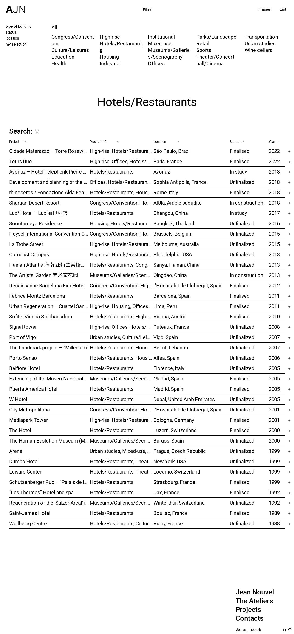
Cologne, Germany (173, 420)
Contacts (249, 618)
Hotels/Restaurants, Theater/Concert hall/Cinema (121, 461)
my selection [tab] (16, 44)
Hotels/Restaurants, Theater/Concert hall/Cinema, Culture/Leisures (121, 471)
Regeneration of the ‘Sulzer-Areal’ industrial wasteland (49, 502)
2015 (274, 233)
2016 (274, 223)
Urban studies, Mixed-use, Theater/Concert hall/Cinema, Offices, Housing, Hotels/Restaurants (121, 451)
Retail (202, 43)
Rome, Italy (165, 192)
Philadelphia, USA (172, 254)
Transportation (261, 36)
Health (58, 63)
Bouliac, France (170, 513)
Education (62, 56)
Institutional (161, 36)
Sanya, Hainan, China (176, 264)
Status (237, 141)
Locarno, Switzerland (176, 471)
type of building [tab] (19, 26)
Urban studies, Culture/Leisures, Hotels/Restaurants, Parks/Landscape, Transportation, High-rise (121, 337)
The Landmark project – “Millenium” (48, 347)
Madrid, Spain (168, 378)
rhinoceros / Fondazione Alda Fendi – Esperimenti (49, 192)
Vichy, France (168, 523)
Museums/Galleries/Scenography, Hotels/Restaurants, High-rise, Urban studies (121, 275)
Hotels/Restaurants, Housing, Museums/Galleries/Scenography (121, 192)
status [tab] (11, 32)
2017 (274, 213)
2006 (274, 357)
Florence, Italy (168, 368)
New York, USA (169, 461)
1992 (274, 492)
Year (274, 141)
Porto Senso (23, 357)
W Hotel (18, 399)
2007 (274, 337)
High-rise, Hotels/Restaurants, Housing (121, 151)
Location (166, 141)
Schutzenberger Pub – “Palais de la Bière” (49, 482)
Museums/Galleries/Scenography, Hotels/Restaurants (121, 378)
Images (264, 9)
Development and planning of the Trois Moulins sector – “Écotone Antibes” (49, 182)
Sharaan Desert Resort (34, 202)
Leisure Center (25, 471)
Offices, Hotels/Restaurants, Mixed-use (121, 182)
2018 (274, 171)
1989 (274, 513)
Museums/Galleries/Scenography (169, 53)
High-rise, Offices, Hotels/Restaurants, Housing (121, 326)
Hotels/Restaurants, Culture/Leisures (121, 523)
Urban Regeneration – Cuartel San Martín (49, 306)
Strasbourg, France (174, 482)
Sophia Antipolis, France (180, 182)
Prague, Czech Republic (179, 451)
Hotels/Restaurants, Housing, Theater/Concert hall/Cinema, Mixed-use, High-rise (121, 347)
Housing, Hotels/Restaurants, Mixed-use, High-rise (121, 223)
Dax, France (166, 492)
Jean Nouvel (255, 592)
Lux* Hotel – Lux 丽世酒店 (38, 213)
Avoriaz (161, 171)
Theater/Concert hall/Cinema (215, 60)
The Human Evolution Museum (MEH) (49, 440)
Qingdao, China (170, 275)
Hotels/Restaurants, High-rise (121, 316)
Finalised (239, 151)
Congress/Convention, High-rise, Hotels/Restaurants (121, 285)
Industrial (110, 63)
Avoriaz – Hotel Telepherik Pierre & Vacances (49, 171)
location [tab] (12, 38)
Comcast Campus (29, 254)
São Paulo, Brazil (172, 151)
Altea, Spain (166, 357)
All (54, 27)
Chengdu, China (170, 213)
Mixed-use (159, 43)
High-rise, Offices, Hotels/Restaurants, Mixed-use (121, 161)
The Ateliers (254, 601)
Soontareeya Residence (35, 223)
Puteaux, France (171, 326)
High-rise (110, 36)
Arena (15, 451)
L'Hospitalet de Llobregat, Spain (188, 285)
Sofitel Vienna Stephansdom (40, 316)
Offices (156, 63)
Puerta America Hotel (33, 389)
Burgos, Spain (168, 440)
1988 (274, 523)
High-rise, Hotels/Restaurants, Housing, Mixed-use (121, 244)
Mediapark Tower (28, 420)
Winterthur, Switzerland (179, 502)
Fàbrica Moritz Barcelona (37, 295)
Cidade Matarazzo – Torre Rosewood (49, 151)
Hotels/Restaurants (111, 171)
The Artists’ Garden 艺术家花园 (43, 275)
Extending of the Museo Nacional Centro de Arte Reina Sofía (49, 378)
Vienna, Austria (170, 316)
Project (17, 141)
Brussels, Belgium (173, 233)
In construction (246, 202)
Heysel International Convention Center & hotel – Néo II (49, 233)
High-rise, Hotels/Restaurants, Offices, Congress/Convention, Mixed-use (121, 420)
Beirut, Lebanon (170, 347)
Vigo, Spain (165, 337)
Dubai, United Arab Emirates (184, 399)
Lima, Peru (165, 306)
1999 (274, 451)
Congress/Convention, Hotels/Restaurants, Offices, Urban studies (121, 409)
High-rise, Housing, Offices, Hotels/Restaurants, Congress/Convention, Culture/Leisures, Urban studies (121, 306)
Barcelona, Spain (172, 295)
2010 (274, 316)
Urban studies (260, 43)
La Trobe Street (26, 244)
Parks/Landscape (216, 36)
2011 (274, 295)
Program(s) (105, 141)
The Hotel (20, 430)
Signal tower (23, 326)
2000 (274, 430)
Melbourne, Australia (176, 244)
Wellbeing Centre (28, 523)
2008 (274, 326)
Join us (241, 630)
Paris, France (167, 161)
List (283, 9)
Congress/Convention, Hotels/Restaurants (121, 202)
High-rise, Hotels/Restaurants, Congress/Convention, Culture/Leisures (121, 254)
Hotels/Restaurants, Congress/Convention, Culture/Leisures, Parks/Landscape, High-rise (121, 264)
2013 (274, 254)
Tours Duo (20, 161)
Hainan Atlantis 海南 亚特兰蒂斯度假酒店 (49, 264)
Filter (147, 9)
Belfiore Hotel (24, 368)
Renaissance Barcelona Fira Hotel (47, 285)
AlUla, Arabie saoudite (177, 202)
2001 (274, 409)
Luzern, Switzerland (175, 430)
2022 (274, 151)
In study (238, 171)
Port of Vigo (22, 337)
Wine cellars (258, 50)
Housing (109, 56)
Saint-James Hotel (29, 513)
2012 (274, 285)
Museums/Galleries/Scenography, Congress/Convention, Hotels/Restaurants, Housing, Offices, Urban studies (121, 502)
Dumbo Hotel (24, 461)
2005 (274, 368)
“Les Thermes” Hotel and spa (41, 492)
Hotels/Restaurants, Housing (121, 357)
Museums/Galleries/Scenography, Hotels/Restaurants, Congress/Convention (121, 440)
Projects (248, 609)
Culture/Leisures (70, 50)
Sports (203, 50)
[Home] (15, 6)
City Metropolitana (29, 409)
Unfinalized (242, 182)
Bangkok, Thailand (173, 223)
